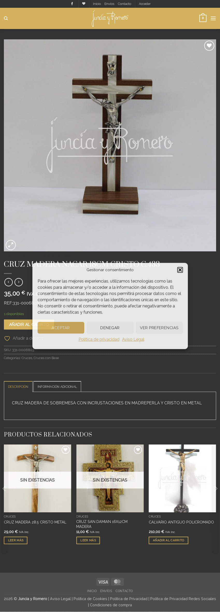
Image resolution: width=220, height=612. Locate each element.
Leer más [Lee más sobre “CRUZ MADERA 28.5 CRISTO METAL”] (16, 540)
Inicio (96, 4)
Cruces (27, 256)
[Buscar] (6, 18)
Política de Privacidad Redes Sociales (183, 599)
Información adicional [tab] (61, 387)
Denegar (109, 327)
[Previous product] (19, 282)
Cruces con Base (56, 256)
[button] (180, 269)
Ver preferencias (159, 327)
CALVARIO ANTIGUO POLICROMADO (181, 522)
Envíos (109, 4)
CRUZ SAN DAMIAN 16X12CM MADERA (101, 524)
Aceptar (61, 327)
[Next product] (8, 282)
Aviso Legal (133, 339)
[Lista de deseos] (82, 4)
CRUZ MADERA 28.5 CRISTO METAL (35, 522)
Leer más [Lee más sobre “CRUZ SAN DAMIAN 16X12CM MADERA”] (88, 540)
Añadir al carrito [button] (168, 540)
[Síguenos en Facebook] (70, 4)
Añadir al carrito (29, 324)
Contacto (124, 4)
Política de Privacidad (128, 599)
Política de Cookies (90, 599)
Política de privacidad (99, 339)
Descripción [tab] (19, 387)
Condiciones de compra (111, 605)
